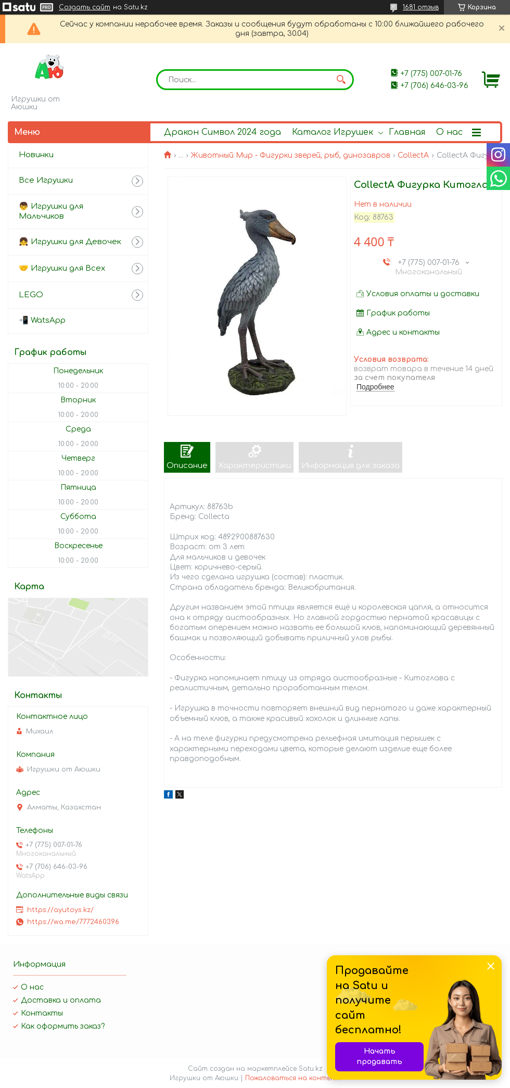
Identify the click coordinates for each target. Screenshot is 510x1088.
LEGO (31, 294)
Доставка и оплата (61, 1000)
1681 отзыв (421, 7)
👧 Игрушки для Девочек (70, 241)
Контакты (42, 1013)
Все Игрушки (46, 180)
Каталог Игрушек (332, 132)
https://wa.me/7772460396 (73, 922)
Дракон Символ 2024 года (222, 132)
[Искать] (340, 79)
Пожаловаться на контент (292, 1078)
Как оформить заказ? (63, 1026)
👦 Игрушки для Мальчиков (51, 211)
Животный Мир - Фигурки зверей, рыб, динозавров (290, 155)
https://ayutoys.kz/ (60, 910)
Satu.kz (311, 1068)
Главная (407, 132)
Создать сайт (84, 7)
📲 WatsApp (42, 320)
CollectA (413, 155)
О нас (449, 132)
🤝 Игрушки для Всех (62, 268)
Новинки (36, 154)
